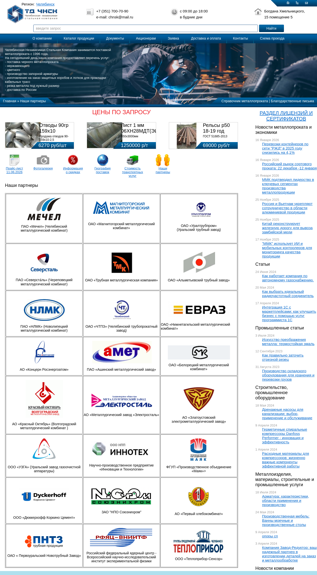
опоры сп (270, 536)
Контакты (240, 38)
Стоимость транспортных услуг (132, 172)
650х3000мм (129, 136)
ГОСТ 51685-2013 (215, 136)
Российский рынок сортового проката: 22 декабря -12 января (289, 166)
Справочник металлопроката (245, 101)
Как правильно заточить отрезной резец (283, 357)
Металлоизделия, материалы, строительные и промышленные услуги (284, 479)
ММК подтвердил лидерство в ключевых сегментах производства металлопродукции (288, 185)
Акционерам (146, 38)
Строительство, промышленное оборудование (271, 392)
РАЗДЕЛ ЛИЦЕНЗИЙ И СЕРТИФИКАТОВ (286, 115)
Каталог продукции (79, 38)
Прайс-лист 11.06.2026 (14, 170)
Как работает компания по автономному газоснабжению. (288, 278)
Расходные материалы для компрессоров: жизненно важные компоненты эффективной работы (285, 459)
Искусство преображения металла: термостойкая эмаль (288, 341)
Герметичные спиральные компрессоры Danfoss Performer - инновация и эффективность (284, 435)
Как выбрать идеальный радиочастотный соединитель (288, 293)
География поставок (102, 170)
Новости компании (274, 568)
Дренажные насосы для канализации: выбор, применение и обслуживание (287, 413)
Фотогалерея (43, 168)
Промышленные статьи (279, 327)
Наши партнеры (163, 170)
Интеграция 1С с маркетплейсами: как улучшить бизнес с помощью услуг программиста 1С (289, 313)
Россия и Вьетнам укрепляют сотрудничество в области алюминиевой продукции (287, 208)
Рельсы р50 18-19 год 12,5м (216, 130)
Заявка (173, 38)
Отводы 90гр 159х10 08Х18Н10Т (53, 130)
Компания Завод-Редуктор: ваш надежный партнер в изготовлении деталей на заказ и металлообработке (289, 553)
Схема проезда (272, 38)
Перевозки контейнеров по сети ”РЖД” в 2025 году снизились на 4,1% (285, 148)
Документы (115, 38)
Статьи (262, 264)
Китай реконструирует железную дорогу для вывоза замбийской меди (287, 227)
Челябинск (45, 4)
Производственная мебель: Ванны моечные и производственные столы (286, 520)
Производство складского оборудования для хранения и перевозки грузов (288, 375)
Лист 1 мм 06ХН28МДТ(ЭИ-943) (145, 128)
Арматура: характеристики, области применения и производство (285, 500)
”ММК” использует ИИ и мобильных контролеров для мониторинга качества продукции (287, 249)
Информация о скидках (73, 170)
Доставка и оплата (206, 38)
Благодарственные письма (292, 101)
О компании (42, 38)
